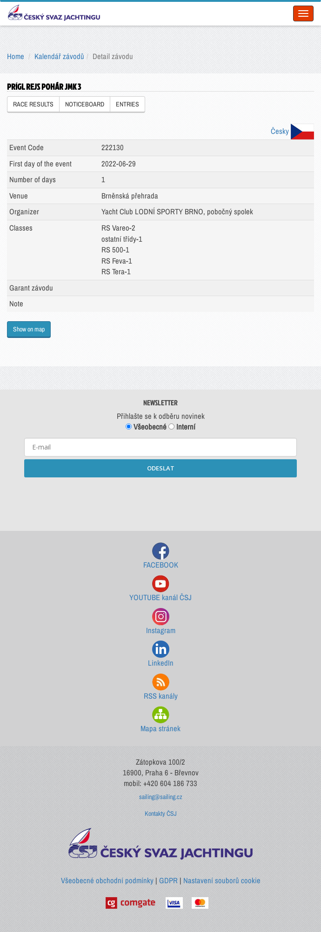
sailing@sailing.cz (160, 797)
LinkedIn (161, 654)
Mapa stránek (160, 720)
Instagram (160, 621)
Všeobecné (146, 427)
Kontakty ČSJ (161, 813)
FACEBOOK (160, 556)
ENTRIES (127, 104)
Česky (292, 131)
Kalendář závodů (59, 56)
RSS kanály (161, 687)
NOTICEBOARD (84, 104)
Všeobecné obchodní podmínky (107, 880)
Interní (181, 427)
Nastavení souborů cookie (222, 880)
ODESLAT (160, 468)
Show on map (29, 329)
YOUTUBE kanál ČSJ (160, 588)
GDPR (168, 880)
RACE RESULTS (33, 104)
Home (15, 56)
